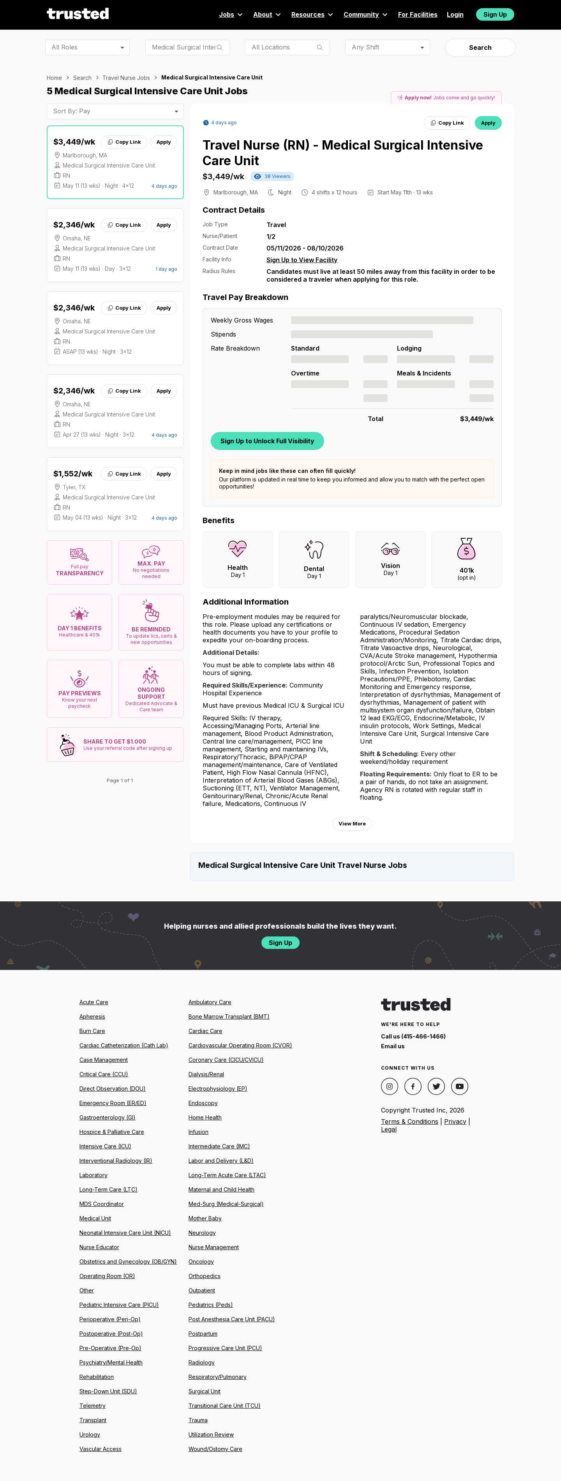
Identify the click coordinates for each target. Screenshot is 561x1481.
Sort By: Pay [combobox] (71, 111)
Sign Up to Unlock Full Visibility (267, 441)
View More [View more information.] (352, 823)
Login (455, 14)
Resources (312, 14)
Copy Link (124, 142)
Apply (164, 142)
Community (366, 14)
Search (480, 47)
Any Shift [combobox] (365, 47)
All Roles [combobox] (64, 47)
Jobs (231, 14)
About (267, 14)
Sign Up (495, 14)
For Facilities (418, 14)
